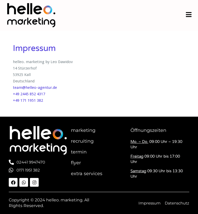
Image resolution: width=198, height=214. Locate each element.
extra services (86, 173)
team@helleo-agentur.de (35, 87)
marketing (83, 130)
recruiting (82, 141)
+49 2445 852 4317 (29, 94)
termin (79, 152)
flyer (76, 163)
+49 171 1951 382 (28, 100)
